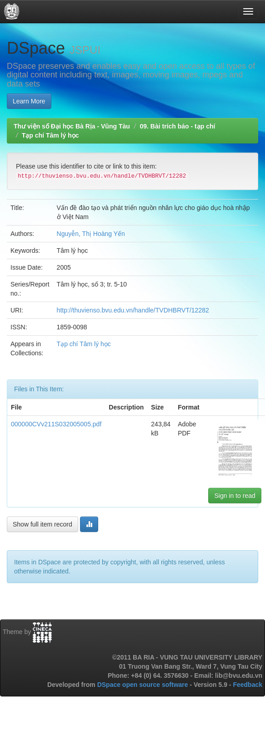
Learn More (29, 101)
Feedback (247, 684)
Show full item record (42, 524)
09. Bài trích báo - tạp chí (177, 126)
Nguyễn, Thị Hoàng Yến (91, 233)
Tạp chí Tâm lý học (50, 135)
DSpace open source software (143, 684)
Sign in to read (234, 495)
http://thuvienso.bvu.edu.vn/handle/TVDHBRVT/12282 (133, 310)
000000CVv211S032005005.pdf (56, 424)
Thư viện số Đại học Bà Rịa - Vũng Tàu (72, 126)
